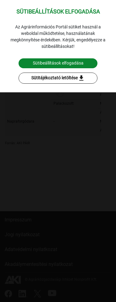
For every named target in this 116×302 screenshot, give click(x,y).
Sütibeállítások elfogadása (58, 63)
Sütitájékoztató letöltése (58, 78)
